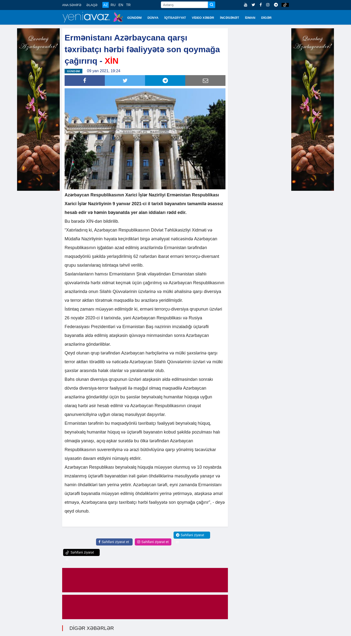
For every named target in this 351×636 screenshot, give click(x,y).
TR (128, 5)
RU (113, 5)
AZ (105, 5)
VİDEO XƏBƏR (203, 18)
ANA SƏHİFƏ (71, 5)
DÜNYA (152, 18)
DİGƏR (266, 18)
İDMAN (250, 18)
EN (120, 5)
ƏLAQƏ (92, 5)
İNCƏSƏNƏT (229, 18)
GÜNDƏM (134, 18)
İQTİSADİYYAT (175, 18)
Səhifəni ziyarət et (113, 542)
